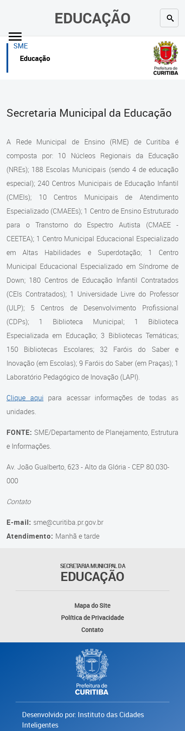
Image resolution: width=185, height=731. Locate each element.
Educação (92, 18)
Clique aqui (25, 397)
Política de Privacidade (92, 617)
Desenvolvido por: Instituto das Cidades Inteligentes (83, 720)
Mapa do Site (92, 605)
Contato (92, 630)
